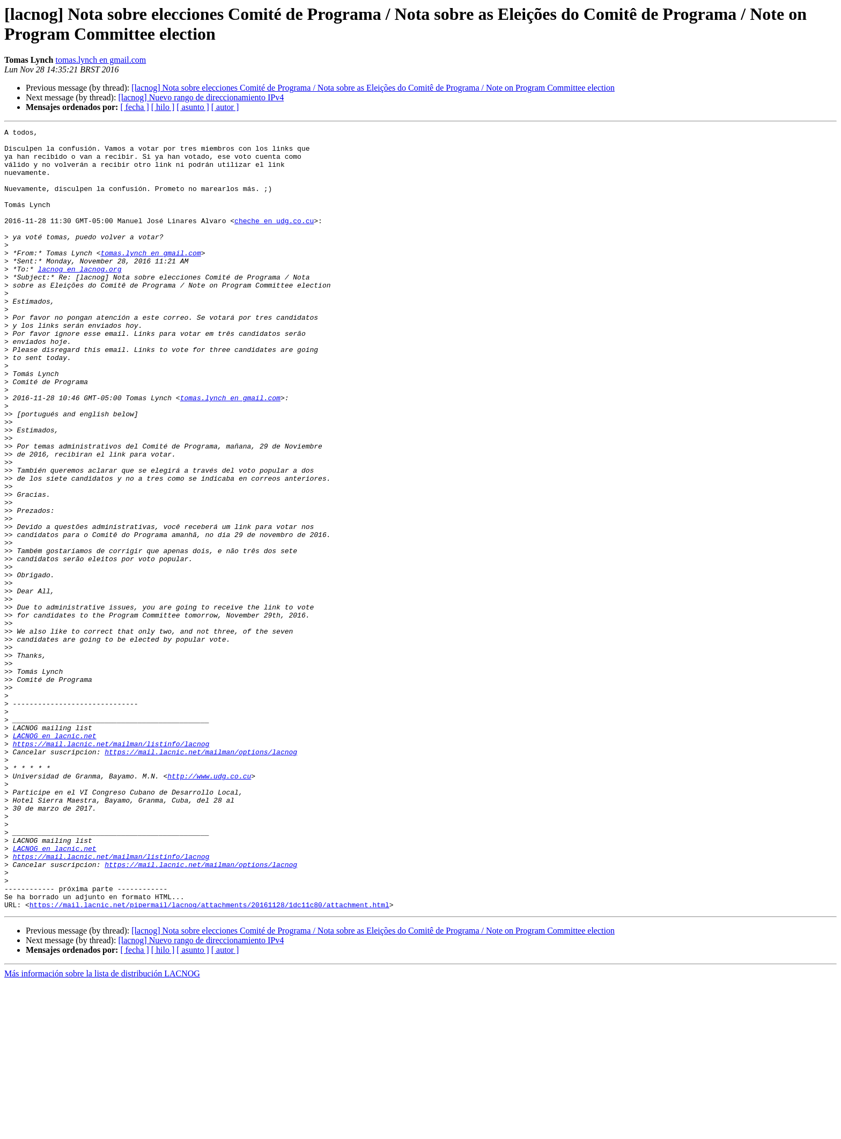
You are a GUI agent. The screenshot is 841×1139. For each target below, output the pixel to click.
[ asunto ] (192, 107)
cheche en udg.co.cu (274, 240)
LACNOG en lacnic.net (55, 858)
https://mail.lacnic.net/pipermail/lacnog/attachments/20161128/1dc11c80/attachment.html (209, 1060)
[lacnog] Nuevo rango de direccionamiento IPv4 (201, 97)
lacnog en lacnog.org (79, 298)
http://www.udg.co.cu (209, 906)
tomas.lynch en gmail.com (100, 59)
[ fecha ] (134, 107)
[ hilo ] (163, 107)
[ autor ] (225, 107)
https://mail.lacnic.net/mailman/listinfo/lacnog (111, 867)
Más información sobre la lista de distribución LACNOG (102, 1129)
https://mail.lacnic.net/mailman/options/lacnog (201, 877)
